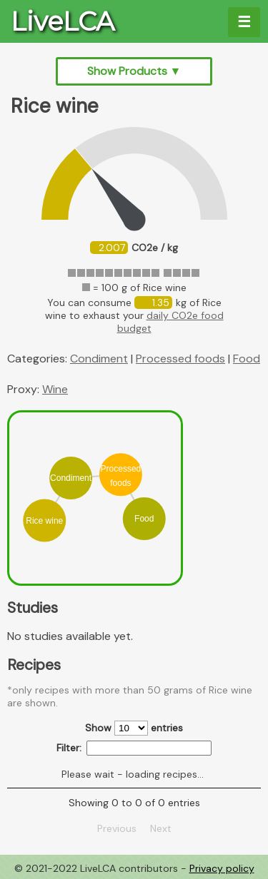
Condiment (99, 358)
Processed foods (180, 358)
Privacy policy (221, 868)
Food (246, 358)
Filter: (134, 748)
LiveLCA (62, 21)
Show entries (134, 728)
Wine (55, 389)
